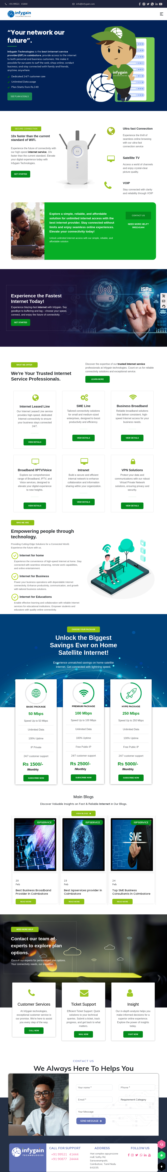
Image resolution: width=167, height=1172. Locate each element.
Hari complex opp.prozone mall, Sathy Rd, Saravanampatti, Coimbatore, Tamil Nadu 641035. (104, 1160)
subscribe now (36, 778)
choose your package (83, 629)
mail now (83, 1034)
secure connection (26, 129)
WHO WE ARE (22, 523)
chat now (133, 1034)
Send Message (91, 1120)
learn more (97, 379)
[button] (161, 14)
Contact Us (138, 215)
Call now (34, 1031)
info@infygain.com (83, 4)
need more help (24, 929)
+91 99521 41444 (16, 4)
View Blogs (83, 813)
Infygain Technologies (20, 51)
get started (20, 174)
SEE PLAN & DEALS (20, 96)
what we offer (24, 365)
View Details (34, 442)
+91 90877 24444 (65, 1159)
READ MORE (25, 901)
